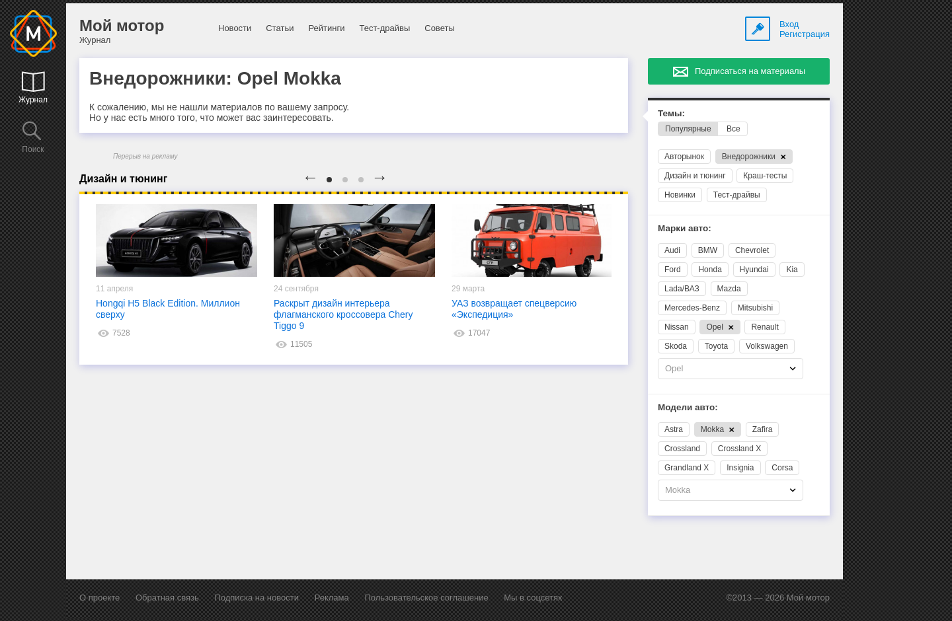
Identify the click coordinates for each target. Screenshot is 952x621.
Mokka (717, 429)
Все (733, 128)
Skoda (675, 346)
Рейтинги (326, 28)
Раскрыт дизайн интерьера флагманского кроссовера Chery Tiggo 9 (343, 314)
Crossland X (739, 448)
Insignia (740, 467)
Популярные (688, 128)
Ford (672, 269)
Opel (719, 327)
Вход (789, 24)
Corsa (782, 467)
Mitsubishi (755, 307)
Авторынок (684, 156)
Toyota (716, 346)
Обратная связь (167, 598)
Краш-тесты (765, 175)
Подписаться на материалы (750, 71)
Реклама (332, 598)
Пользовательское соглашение (426, 598)
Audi (672, 250)
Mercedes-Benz (692, 307)
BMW (707, 250)
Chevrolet (752, 250)
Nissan (676, 327)
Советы (439, 28)
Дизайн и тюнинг (695, 175)
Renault (764, 327)
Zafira (762, 429)
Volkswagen (767, 346)
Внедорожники (754, 156)
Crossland (682, 448)
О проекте (99, 598)
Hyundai (754, 269)
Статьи (280, 28)
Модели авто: (688, 407)
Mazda (729, 288)
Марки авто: (684, 228)
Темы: (671, 113)
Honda (709, 269)
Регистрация (804, 34)
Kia (791, 269)
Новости (234, 28)
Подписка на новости (256, 598)
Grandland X (686, 467)
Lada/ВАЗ (681, 288)
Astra (673, 429)
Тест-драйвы (384, 28)
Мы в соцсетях (533, 598)
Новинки (679, 195)
